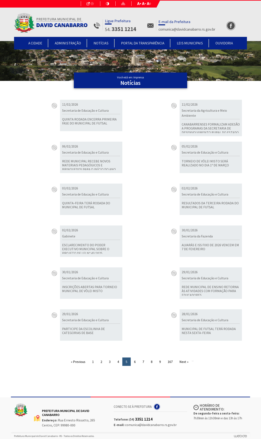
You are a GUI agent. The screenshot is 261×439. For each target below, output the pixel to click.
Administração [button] (68, 43)
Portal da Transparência (142, 43)
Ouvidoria (224, 43)
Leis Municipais (190, 43)
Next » (183, 362)
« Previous (78, 362)
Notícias (101, 43)
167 (170, 362)
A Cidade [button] (35, 43)
